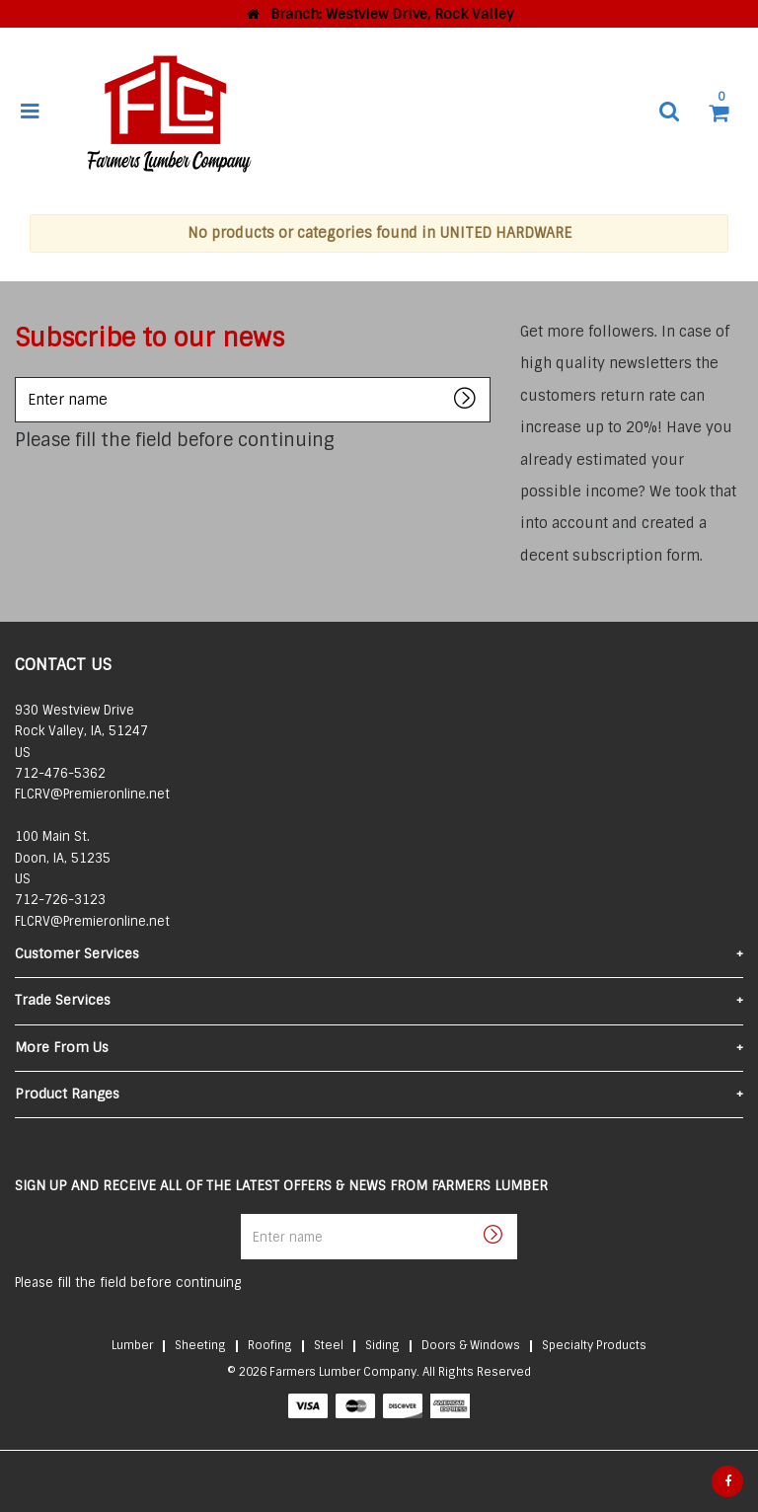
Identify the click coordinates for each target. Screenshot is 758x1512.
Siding (382, 1345)
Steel (328, 1345)
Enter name (20, 376)
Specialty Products (594, 1345)
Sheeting (200, 1345)
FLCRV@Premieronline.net (92, 794)
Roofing (270, 1345)
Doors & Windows (470, 1345)
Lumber (132, 1345)
